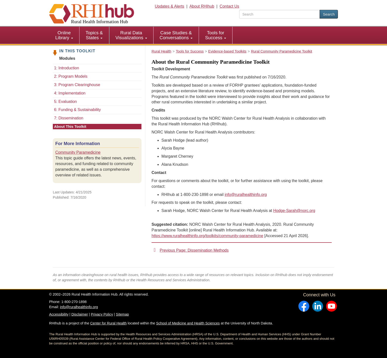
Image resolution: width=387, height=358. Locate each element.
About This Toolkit (70, 126)
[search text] (279, 14)
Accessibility (58, 314)
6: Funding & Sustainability (77, 110)
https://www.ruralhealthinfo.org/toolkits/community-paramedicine (207, 236)
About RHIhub (201, 6)
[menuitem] (64, 35)
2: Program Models (70, 76)
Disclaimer (79, 314)
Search (329, 14)
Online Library (64, 35)
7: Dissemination (68, 118)
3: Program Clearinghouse (77, 85)
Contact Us (229, 6)
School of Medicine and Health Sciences (188, 323)
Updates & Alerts (169, 6)
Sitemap (122, 314)
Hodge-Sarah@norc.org (294, 210)
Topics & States (94, 35)
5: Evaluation (65, 101)
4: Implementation (69, 93)
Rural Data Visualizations (131, 35)
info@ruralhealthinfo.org (246, 194)
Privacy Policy (102, 314)
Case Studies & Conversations (176, 35)
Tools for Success (215, 35)
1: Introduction (66, 68)
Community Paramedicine (77, 152)
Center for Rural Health (108, 323)
